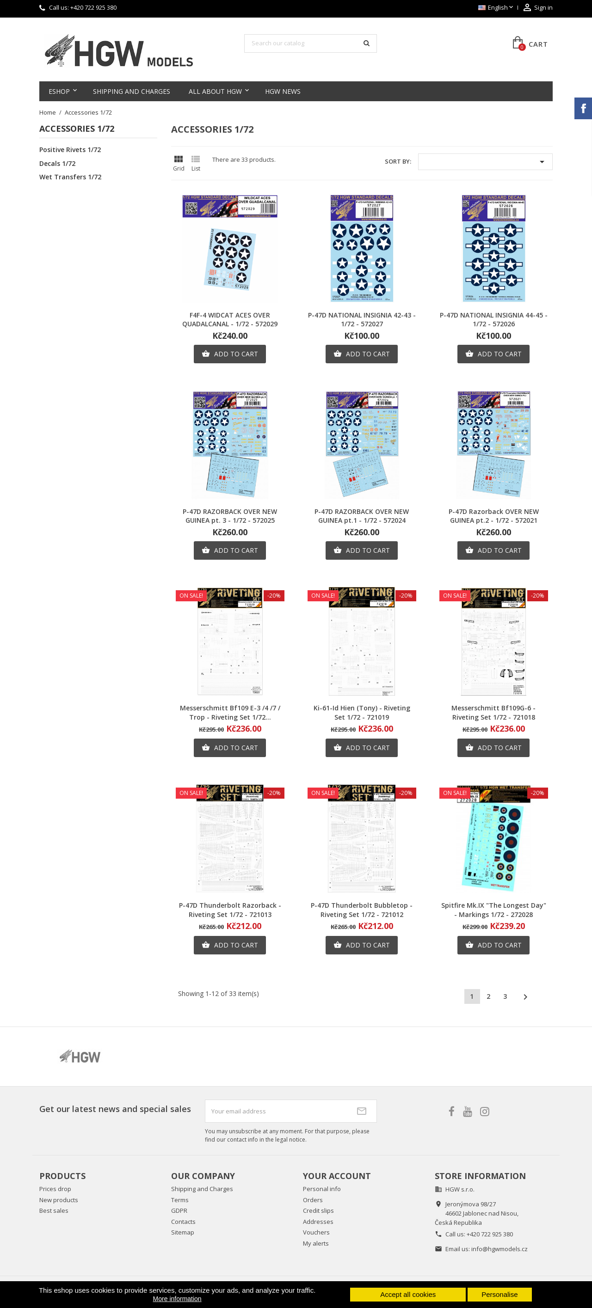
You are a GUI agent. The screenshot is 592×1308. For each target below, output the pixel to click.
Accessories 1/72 (76, 129)
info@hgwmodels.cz (499, 1249)
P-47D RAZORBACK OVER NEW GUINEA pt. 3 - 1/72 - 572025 (230, 516)
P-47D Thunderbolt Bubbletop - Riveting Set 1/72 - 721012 (362, 910)
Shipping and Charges (131, 91)
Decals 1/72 (57, 163)
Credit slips (318, 1210)
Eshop (59, 91)
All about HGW (215, 91)
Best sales (53, 1210)
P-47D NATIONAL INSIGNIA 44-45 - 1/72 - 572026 (494, 320)
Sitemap (182, 1232)
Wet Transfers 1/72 (70, 177)
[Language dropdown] (496, 8)
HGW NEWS (283, 91)
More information (177, 1298)
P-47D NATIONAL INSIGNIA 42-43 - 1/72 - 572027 (362, 320)
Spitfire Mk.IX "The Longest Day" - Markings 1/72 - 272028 (493, 910)
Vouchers (316, 1232)
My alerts (316, 1243)
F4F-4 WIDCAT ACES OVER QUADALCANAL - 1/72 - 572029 (230, 320)
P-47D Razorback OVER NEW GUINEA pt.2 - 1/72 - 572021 (494, 516)
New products (58, 1200)
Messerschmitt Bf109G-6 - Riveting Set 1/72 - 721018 (493, 712)
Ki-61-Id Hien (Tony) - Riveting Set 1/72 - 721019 (362, 712)
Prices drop (55, 1189)
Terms (180, 1200)
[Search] (310, 43)
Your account (337, 1175)
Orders (313, 1200)
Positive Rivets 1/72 (70, 150)
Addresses (318, 1221)
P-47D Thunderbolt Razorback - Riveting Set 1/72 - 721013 (230, 910)
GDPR (179, 1210)
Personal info (322, 1189)
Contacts (183, 1221)
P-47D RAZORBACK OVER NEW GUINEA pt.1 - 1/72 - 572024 (361, 516)
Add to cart (230, 354)
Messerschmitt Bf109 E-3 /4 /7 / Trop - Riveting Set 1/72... (230, 712)
